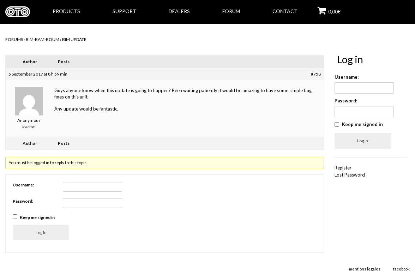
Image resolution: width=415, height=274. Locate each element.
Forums (14, 39)
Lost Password (350, 175)
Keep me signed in (37, 217)
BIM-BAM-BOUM (42, 39)
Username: (23, 184)
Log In (41, 232)
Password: (23, 201)
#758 (316, 74)
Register (343, 168)
